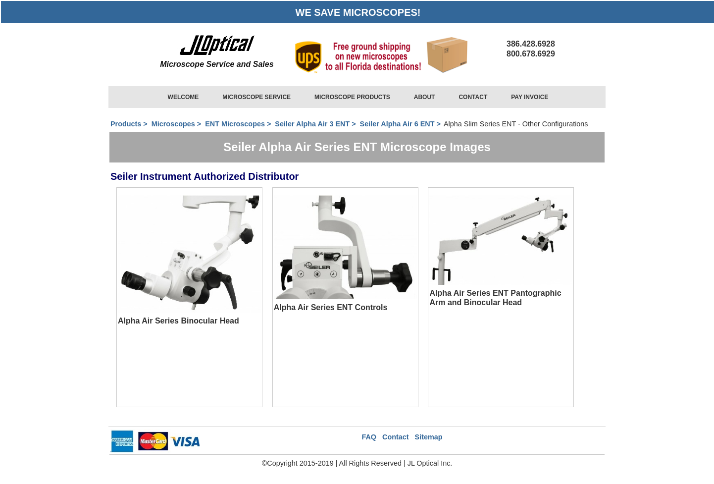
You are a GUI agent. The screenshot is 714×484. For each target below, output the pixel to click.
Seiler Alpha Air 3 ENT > (316, 124)
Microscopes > (176, 124)
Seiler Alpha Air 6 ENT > (401, 124)
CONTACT (473, 97)
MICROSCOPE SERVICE (256, 97)
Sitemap (429, 437)
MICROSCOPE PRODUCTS (352, 97)
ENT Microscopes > (239, 124)
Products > (130, 124)
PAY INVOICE (529, 97)
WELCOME (183, 97)
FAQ (368, 437)
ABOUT (424, 97)
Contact (395, 437)
